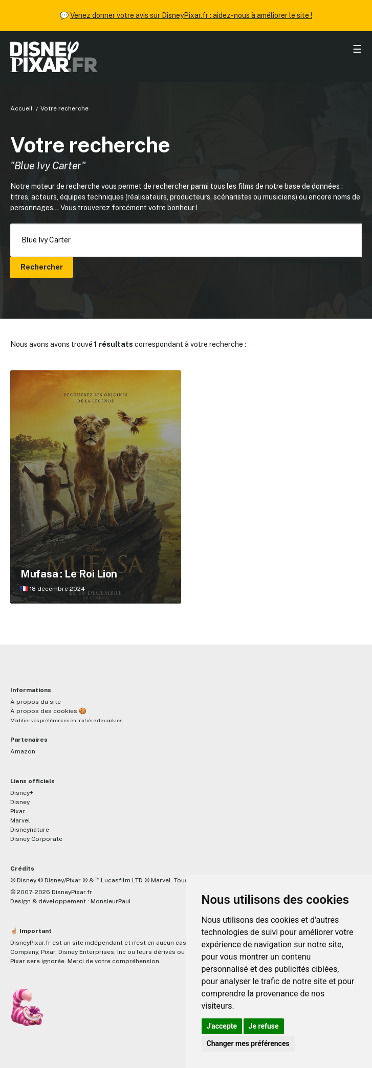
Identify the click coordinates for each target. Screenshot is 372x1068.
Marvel (20, 820)
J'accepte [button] (222, 1026)
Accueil (21, 108)
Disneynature (29, 829)
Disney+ (21, 792)
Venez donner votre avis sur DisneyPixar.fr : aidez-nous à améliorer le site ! (191, 15)
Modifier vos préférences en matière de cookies (66, 720)
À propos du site (35, 701)
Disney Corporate (36, 838)
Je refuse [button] (264, 1026)
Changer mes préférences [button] (248, 1043)
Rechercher (41, 267)
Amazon (22, 751)
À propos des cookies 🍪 (48, 711)
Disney (20, 802)
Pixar (17, 811)
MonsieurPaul (111, 901)
